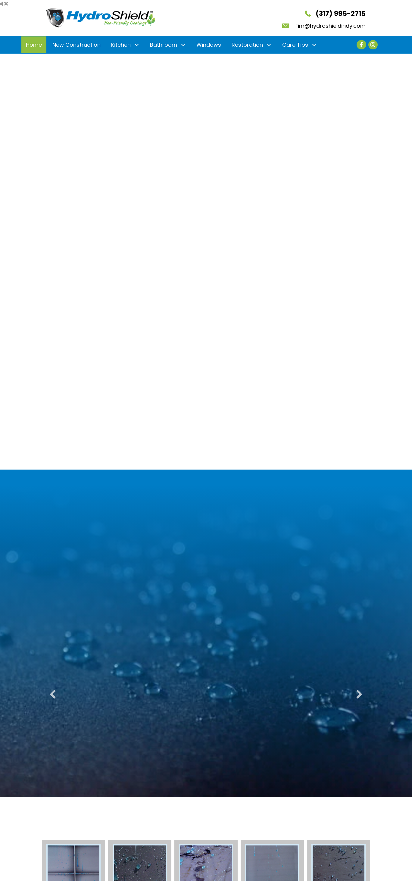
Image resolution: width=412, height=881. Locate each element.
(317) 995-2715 (341, 13)
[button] (136, 44)
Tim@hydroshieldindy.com (330, 26)
